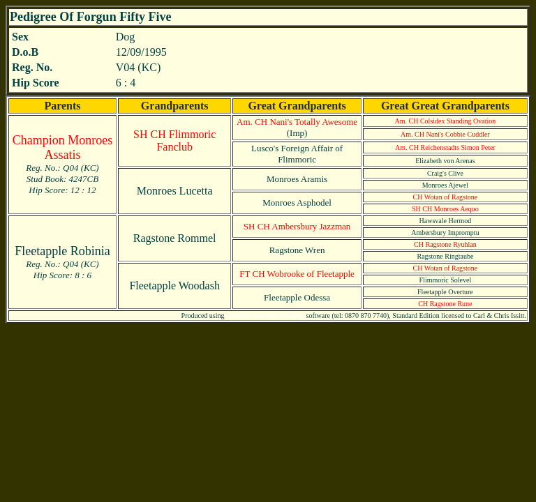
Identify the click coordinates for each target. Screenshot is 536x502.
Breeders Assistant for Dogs (265, 315)
